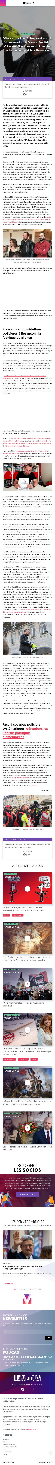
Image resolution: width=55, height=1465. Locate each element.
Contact (5, 1454)
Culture (6, 915)
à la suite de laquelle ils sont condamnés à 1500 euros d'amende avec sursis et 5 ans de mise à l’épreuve (27, 219)
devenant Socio (31, 1429)
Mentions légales (45, 1462)
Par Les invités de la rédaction (15, 79)
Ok (49, 1338)
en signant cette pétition (20, 778)
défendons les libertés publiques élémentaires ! (25, 732)
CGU (4, 1449)
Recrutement (7, 1452)
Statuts (5, 1442)
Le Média (27, 1378)
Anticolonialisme (9, 1059)
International (23, 1059)
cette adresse (32, 785)
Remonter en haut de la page (50, 1453)
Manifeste (6, 1439)
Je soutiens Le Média (27, 1195)
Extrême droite (17, 915)
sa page (28, 87)
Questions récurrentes (10, 1447)
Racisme (34, 1059)
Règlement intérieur (9, 1444)
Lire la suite (8, 1284)
